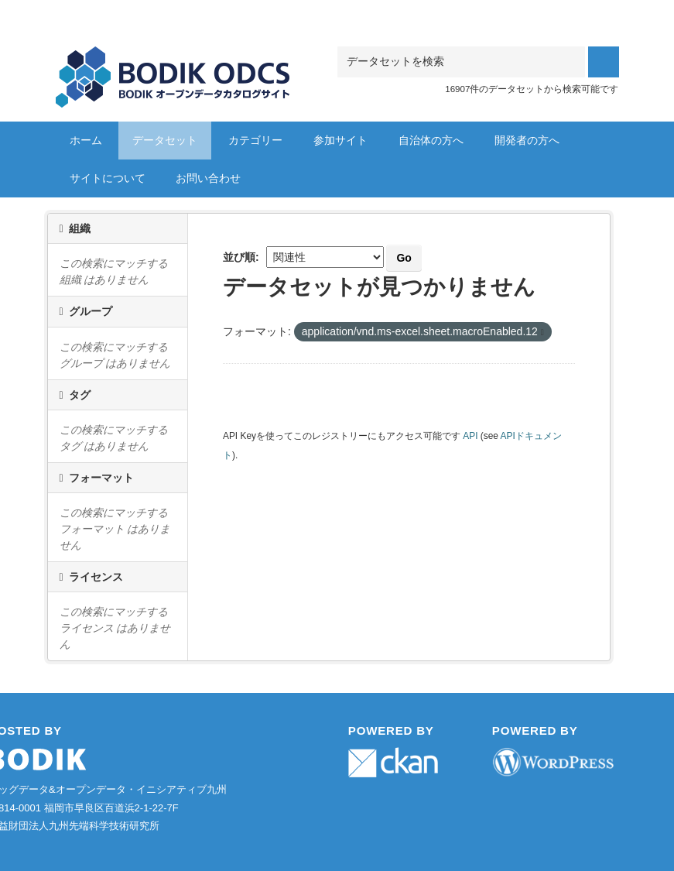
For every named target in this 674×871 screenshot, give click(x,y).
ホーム (86, 140)
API (470, 435)
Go (403, 258)
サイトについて (107, 178)
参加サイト (340, 140)
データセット (164, 140)
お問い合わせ (208, 178)
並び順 (239, 257)
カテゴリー (255, 140)
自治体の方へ (431, 140)
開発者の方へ (526, 140)
